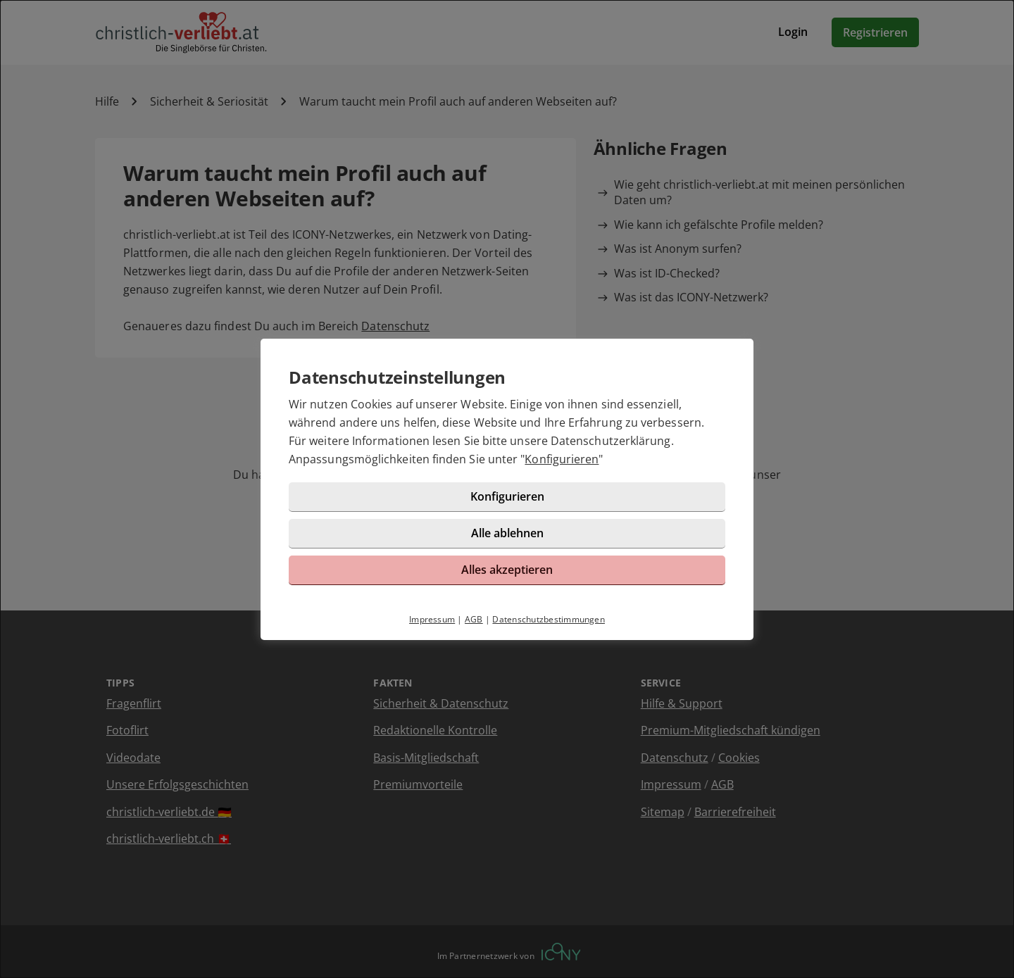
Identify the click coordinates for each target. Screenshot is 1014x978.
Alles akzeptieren (507, 569)
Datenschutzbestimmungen (548, 619)
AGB (474, 619)
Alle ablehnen (507, 533)
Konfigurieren (562, 459)
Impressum (432, 619)
